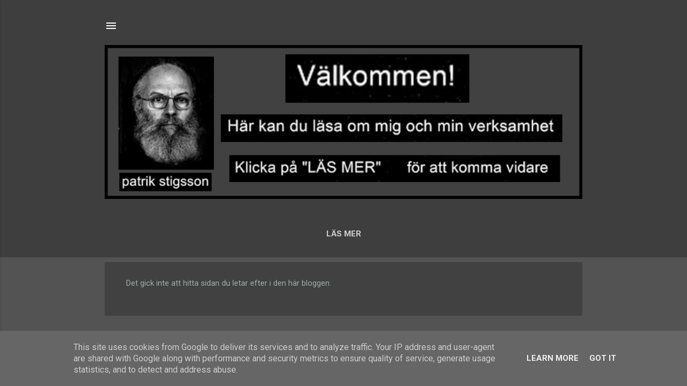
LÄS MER (343, 234)
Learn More (553, 358)
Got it (602, 358)
